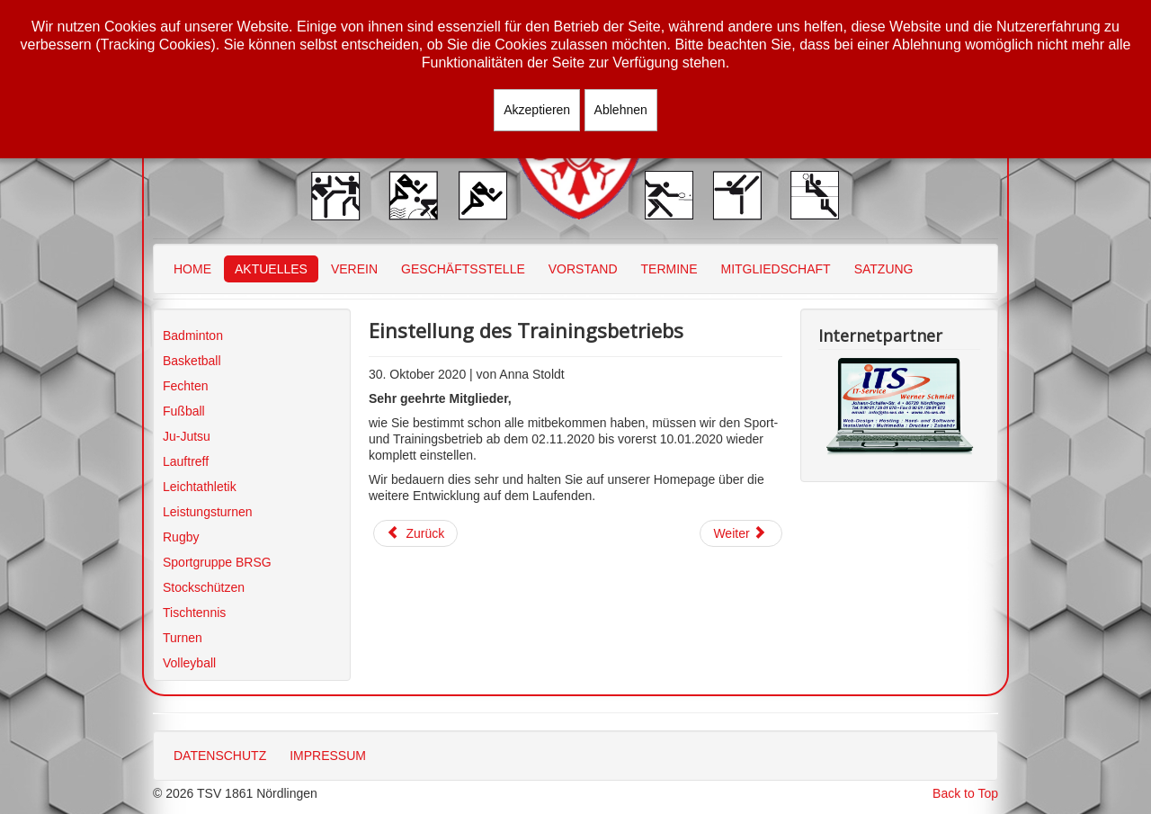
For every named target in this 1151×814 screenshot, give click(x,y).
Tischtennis (194, 612)
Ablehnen (620, 110)
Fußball (184, 411)
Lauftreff (186, 461)
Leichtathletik (199, 486)
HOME (192, 269)
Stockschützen (204, 587)
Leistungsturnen (208, 512)
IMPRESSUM (328, 755)
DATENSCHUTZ (220, 755)
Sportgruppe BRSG (217, 562)
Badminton (193, 335)
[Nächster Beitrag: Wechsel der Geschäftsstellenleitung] (741, 533)
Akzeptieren (537, 110)
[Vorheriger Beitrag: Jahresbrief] (415, 533)
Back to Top (965, 793)
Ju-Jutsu (186, 436)
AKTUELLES (271, 269)
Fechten (186, 386)
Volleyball (189, 663)
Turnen (182, 638)
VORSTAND (583, 269)
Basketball (192, 360)
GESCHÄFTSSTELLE (463, 269)
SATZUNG (884, 269)
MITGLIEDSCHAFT (776, 269)
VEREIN (354, 269)
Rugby (181, 537)
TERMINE (669, 269)
